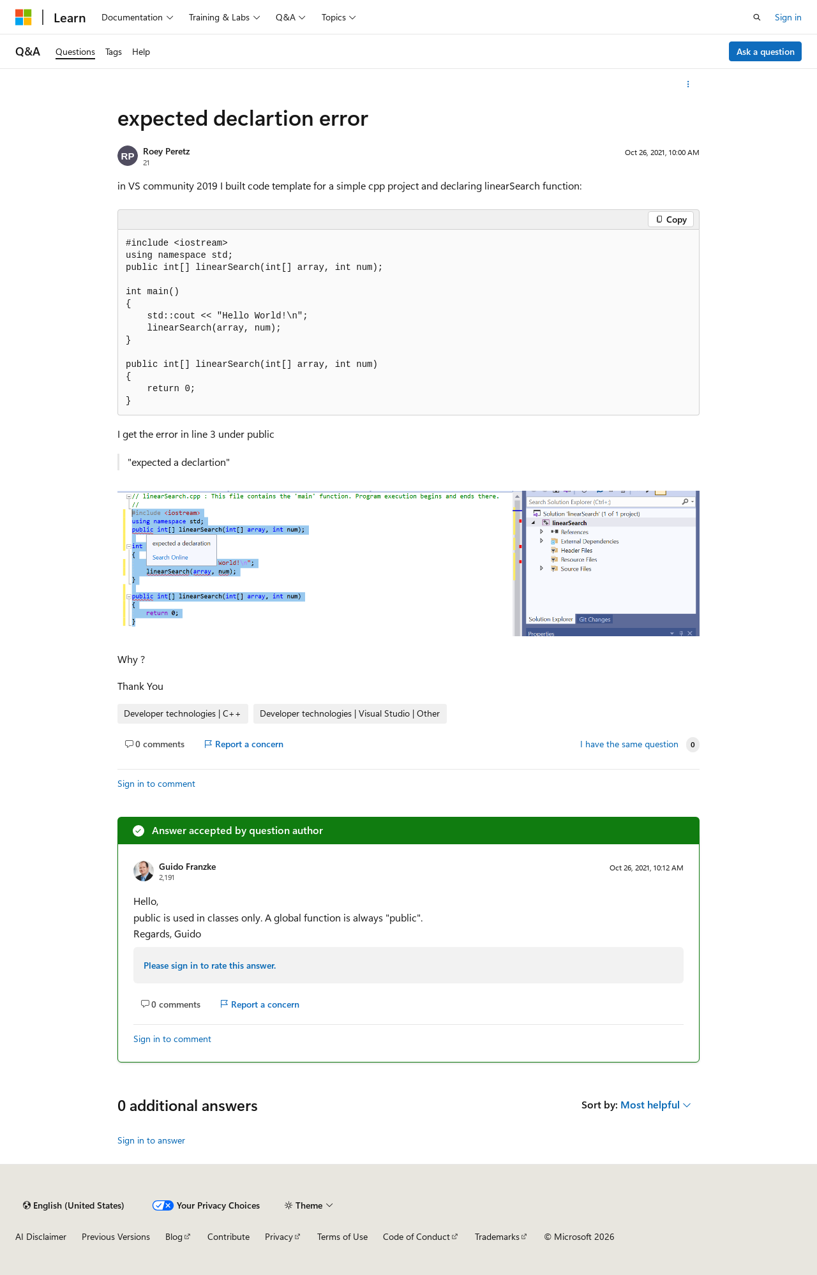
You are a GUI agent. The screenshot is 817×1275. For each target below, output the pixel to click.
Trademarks (497, 1236)
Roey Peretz (166, 151)
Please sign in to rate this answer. (210, 965)
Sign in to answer (151, 1140)
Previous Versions (116, 1236)
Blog (174, 1236)
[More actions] (688, 84)
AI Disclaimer (40, 1236)
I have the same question (629, 744)
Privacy (279, 1236)
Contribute (228, 1236)
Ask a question (766, 51)
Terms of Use (342, 1236)
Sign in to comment (156, 783)
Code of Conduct (416, 1236)
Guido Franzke (187, 866)
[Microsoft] (23, 17)
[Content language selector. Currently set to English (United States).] (73, 1205)
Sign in (788, 17)
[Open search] (757, 17)
